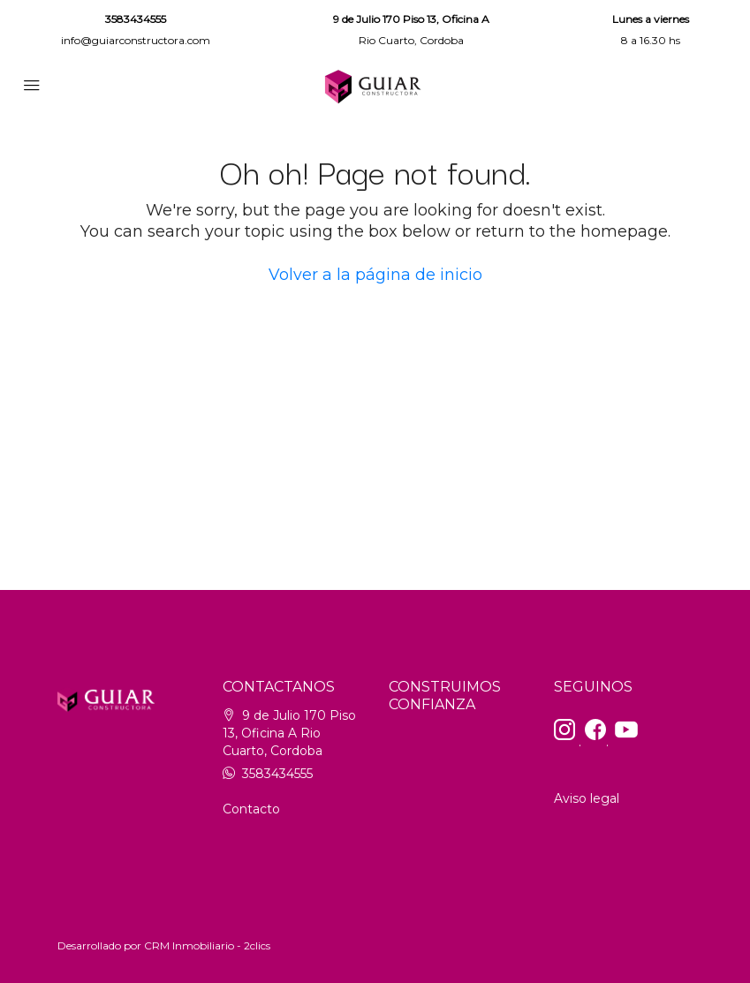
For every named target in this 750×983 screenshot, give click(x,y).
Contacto (251, 809)
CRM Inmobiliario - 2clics (207, 945)
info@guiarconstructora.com (135, 40)
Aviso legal (586, 798)
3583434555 (135, 19)
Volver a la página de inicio (375, 274)
